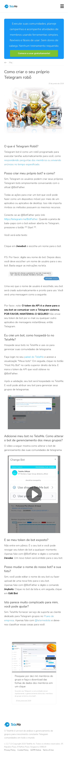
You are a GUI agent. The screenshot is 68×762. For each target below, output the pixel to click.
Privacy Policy (10, 750)
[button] (34, 53)
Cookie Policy (23, 750)
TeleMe (11, 7)
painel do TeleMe (34, 357)
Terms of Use (48, 750)
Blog (10, 63)
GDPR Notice (35, 750)
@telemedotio (43, 620)
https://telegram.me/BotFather (21, 219)
